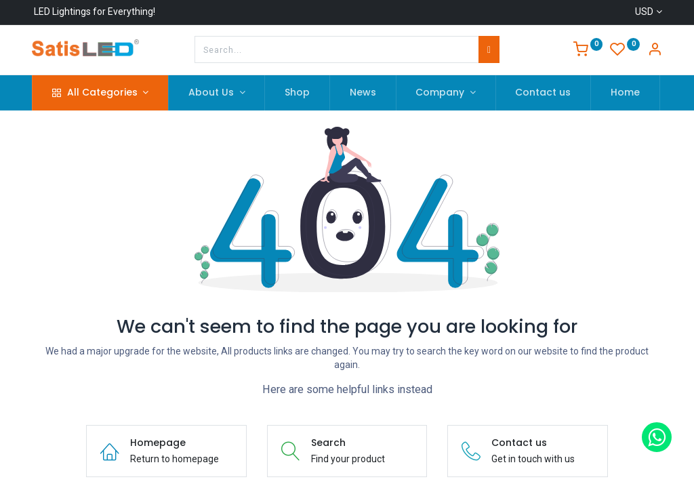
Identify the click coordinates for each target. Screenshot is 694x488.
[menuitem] (297, 92)
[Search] (488, 49)
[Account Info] (654, 50)
